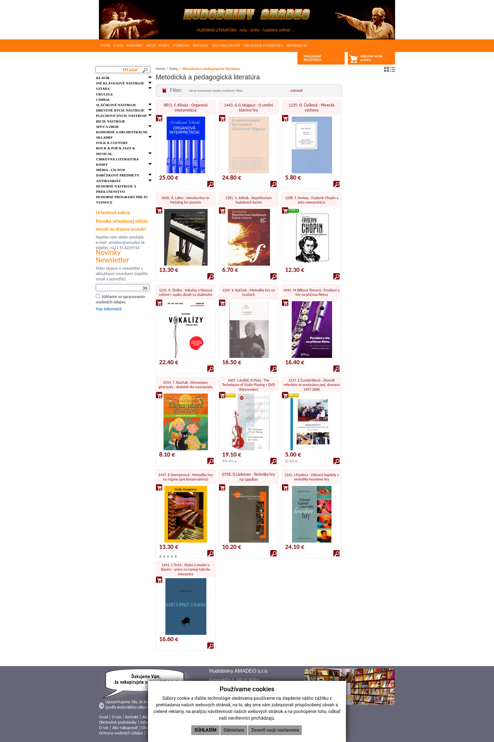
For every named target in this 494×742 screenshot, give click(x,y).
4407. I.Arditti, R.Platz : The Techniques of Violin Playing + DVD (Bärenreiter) (248, 385)
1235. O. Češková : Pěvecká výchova (311, 107)
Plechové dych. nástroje (121, 116)
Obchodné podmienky (263, 45)
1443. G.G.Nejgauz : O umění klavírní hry (248, 107)
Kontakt (134, 45)
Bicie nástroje (110, 121)
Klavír (103, 78)
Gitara (103, 88)
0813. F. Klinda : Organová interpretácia (186, 107)
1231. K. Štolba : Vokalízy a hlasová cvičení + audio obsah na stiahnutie (185, 292)
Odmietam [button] (233, 730)
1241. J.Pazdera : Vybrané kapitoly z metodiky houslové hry (311, 477)
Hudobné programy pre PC (122, 197)
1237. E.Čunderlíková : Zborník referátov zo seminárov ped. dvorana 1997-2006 (312, 385)
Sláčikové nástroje (116, 105)
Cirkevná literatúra (117, 159)
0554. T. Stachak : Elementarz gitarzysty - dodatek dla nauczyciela (185, 384)
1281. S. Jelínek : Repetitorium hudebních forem (248, 200)
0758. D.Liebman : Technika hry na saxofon (248, 477)
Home (160, 69)
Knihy (102, 164)
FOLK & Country (112, 143)
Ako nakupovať (226, 45)
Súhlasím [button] (205, 730)
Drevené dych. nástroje (120, 110)
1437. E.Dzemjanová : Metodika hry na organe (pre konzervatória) (185, 477)
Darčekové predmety (117, 175)
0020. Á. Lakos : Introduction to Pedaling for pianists (186, 200)
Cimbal (103, 99)
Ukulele (104, 94)
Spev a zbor (107, 127)
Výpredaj (181, 45)
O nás (118, 45)
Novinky (201, 45)
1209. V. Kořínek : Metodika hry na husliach (248, 292)
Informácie (296, 45)
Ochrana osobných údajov (121, 733)
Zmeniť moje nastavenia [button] (275, 730)
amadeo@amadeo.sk (126, 242)
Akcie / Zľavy (157, 45)
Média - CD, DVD (110, 170)
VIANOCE (104, 202)
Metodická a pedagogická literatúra (211, 69)
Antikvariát (108, 181)
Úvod (105, 45)
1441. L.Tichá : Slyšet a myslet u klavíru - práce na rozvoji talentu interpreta (185, 569)
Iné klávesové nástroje (120, 83)
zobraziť (296, 90)
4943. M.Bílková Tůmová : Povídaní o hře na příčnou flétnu (312, 292)
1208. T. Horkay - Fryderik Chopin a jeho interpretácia (311, 200)
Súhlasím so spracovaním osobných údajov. (120, 299)
